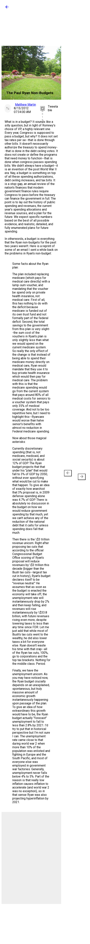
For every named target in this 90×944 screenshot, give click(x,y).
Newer (68, 475)
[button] (7, 8)
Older (80, 475)
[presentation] (68, 473)
